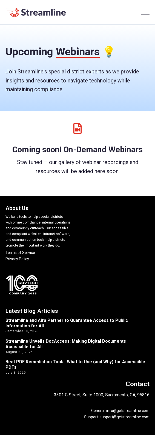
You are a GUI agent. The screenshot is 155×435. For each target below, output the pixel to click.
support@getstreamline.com (125, 417)
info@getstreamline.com (127, 410)
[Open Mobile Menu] (145, 12)
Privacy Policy (17, 259)
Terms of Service (20, 252)
